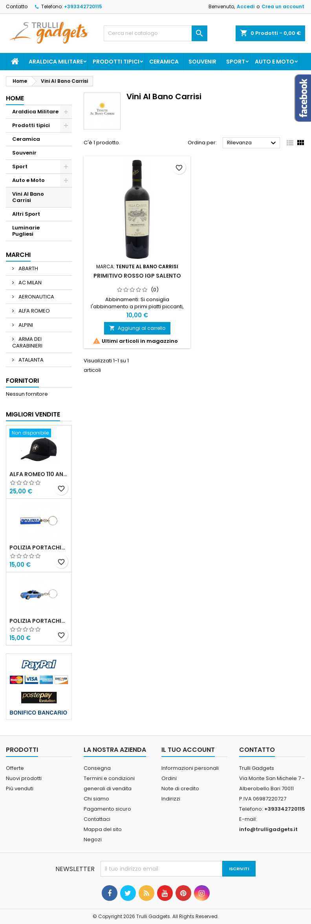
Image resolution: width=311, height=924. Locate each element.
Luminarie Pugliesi (26, 231)
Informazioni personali (190, 768)
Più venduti (19, 788)
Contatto (16, 6)
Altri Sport (26, 214)
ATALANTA (30, 360)
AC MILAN (29, 282)
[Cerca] (155, 33)
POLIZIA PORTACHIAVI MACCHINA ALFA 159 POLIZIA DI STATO (38, 621)
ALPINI (25, 325)
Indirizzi (170, 798)
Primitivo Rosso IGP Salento (137, 276)
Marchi (18, 254)
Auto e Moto (274, 61)
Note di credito (180, 788)
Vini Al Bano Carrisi (28, 197)
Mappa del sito (103, 829)
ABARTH (27, 268)
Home (15, 98)
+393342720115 (83, 6)
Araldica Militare (56, 61)
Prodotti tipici (116, 61)
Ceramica (164, 61)
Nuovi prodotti (24, 778)
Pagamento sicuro (107, 809)
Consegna (97, 768)
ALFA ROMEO (33, 311)
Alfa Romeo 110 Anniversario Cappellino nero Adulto (38, 474)
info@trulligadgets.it (268, 829)
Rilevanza (252, 143)
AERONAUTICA (35, 296)
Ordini (169, 778)
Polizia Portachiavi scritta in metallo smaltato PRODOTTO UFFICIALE (38, 547)
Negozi (93, 839)
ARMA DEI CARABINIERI (27, 342)
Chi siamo (96, 798)
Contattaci (97, 819)
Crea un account (283, 6)
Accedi (245, 6)
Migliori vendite (33, 414)
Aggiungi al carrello (137, 328)
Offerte (15, 768)
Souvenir (202, 61)
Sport (235, 61)
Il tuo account (188, 749)
